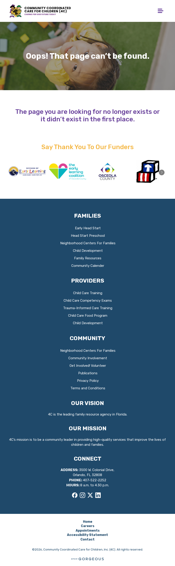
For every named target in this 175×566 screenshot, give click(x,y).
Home (87, 522)
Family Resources (87, 258)
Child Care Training (87, 293)
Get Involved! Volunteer (87, 366)
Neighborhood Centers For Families (88, 243)
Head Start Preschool (88, 236)
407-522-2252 (94, 480)
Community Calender (87, 266)
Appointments (88, 531)
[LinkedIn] (98, 495)
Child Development (88, 251)
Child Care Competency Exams (88, 300)
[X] (90, 495)
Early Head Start (88, 228)
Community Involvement (87, 358)
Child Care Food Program (87, 316)
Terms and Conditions (87, 388)
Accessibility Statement (87, 535)
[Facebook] (74, 495)
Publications (88, 373)
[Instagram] (82, 495)
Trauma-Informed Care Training (87, 308)
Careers (87, 526)
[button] (162, 172)
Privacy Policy (88, 381)
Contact (87, 539)
